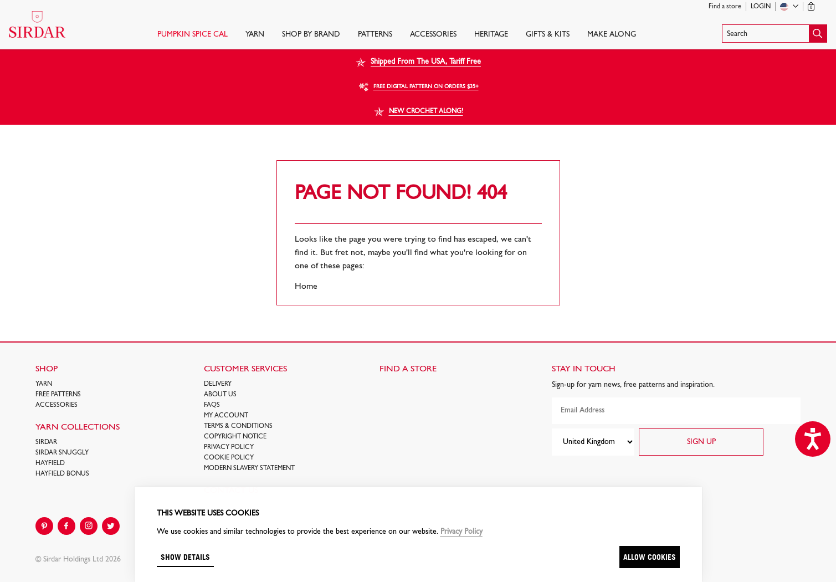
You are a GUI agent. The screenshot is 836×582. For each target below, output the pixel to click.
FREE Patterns (58, 394)
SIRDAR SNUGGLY (62, 453)
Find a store (725, 6)
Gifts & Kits (548, 34)
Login (761, 6)
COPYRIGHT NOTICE (235, 436)
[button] (774, 33)
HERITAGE (491, 34)
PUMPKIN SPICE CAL (192, 34)
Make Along (611, 34)
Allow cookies (649, 556)
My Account (226, 415)
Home (306, 286)
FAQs (212, 405)
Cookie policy (229, 458)
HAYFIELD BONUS (62, 474)
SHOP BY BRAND (311, 34)
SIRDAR (46, 442)
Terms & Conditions (238, 426)
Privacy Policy (229, 447)
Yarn (254, 34)
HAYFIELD (50, 463)
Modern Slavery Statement (249, 468)
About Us (220, 394)
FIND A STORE (408, 369)
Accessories (433, 34)
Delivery (218, 384)
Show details (185, 556)
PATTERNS (375, 34)
